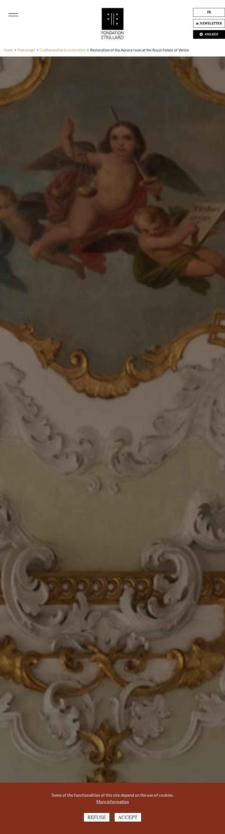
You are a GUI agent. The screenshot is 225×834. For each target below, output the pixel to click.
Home (8, 50)
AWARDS (209, 34)
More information (112, 801)
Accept (128, 817)
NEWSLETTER (209, 23)
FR (209, 12)
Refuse (96, 817)
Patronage (26, 50)
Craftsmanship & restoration (63, 50)
